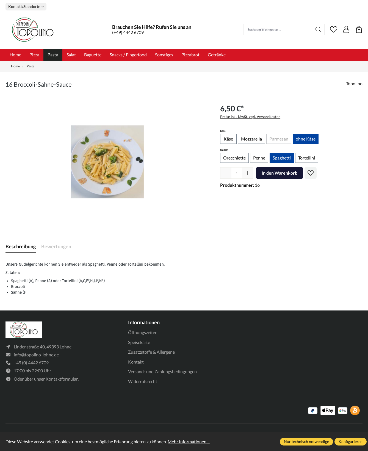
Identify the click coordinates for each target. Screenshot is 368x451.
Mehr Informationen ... (189, 441)
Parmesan (280, 139)
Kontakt (136, 361)
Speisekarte (139, 342)
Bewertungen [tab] (56, 246)
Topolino (354, 83)
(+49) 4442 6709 (128, 32)
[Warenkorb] (359, 29)
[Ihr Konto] (346, 29)
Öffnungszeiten (142, 332)
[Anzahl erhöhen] (247, 172)
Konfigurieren (351, 441)
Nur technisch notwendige (306, 441)
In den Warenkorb (279, 172)
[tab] (20, 246)
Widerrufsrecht (142, 381)
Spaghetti (282, 157)
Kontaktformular (62, 378)
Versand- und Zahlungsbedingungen (162, 371)
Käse (228, 138)
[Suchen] (318, 29)
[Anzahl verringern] (225, 172)
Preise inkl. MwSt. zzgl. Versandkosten (250, 116)
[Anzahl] (236, 172)
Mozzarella (251, 138)
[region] (107, 162)
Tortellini (306, 157)
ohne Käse (306, 138)
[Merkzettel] (333, 29)
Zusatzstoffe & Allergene (151, 351)
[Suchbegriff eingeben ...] (278, 29)
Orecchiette (234, 157)
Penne (259, 157)
